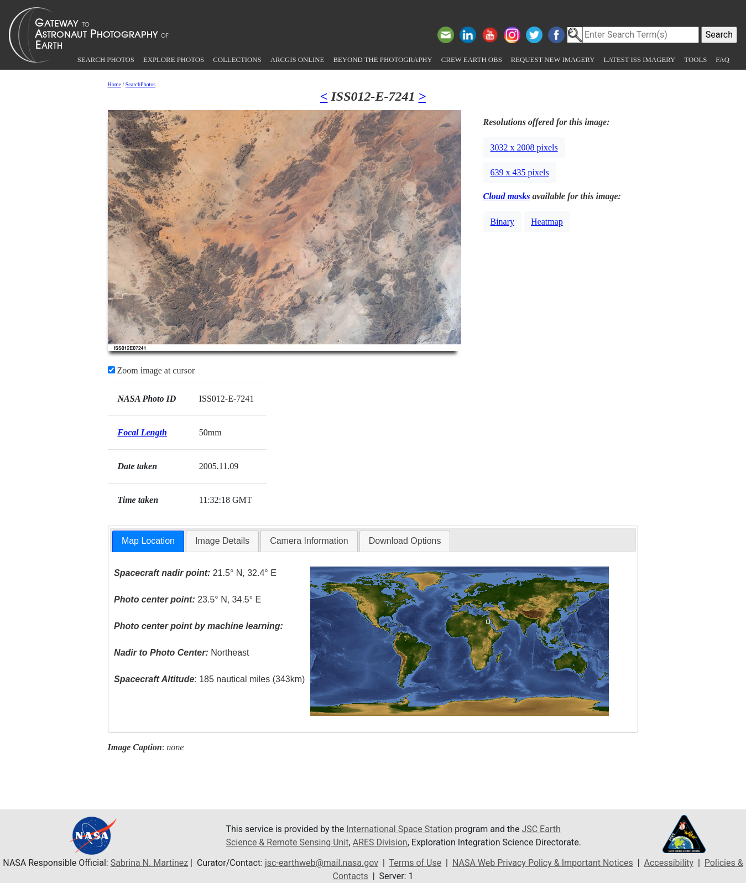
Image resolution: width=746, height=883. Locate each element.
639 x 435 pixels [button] (520, 172)
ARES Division (380, 842)
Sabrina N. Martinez (149, 863)
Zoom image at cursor (151, 370)
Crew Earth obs (471, 60)
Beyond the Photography (382, 60)
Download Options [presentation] (405, 541)
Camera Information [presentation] (309, 541)
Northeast (181, 652)
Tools (695, 60)
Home (114, 84)
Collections (237, 60)
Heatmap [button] (547, 221)
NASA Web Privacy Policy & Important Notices (542, 863)
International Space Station (399, 829)
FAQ (722, 60)
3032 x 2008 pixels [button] (524, 147)
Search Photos (105, 60)
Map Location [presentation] (148, 541)
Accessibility (668, 863)
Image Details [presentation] (222, 541)
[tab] (148, 541)
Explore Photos (173, 60)
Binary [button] (503, 221)
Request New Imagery (553, 60)
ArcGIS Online (297, 60)
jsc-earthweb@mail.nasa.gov (321, 863)
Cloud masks (506, 196)
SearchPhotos (140, 84)
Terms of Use (415, 863)
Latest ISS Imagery (639, 60)
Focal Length (142, 432)
